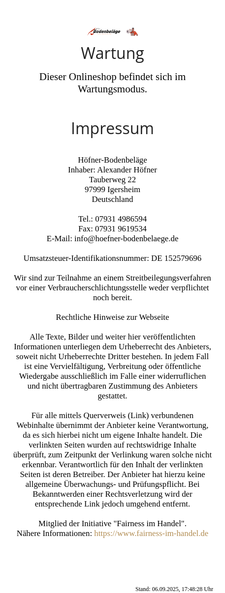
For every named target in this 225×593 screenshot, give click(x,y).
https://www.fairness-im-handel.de (151, 533)
